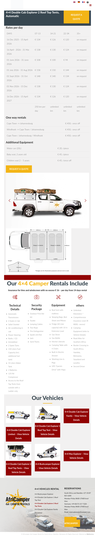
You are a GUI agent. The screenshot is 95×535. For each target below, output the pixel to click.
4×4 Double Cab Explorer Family (46, 509)
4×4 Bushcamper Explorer (44, 494)
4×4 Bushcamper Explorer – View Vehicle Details (47, 466)
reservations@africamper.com (79, 512)
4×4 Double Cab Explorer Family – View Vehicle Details (76, 415)
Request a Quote (76, 17)
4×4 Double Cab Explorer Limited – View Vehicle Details (18, 434)
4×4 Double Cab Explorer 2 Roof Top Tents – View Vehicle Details (18, 468)
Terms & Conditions (42, 516)
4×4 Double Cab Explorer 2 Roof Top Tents (46, 504)
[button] (9, 200)
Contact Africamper (71, 522)
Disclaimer (38, 513)
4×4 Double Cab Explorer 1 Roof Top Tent (46, 498)
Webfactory (90, 534)
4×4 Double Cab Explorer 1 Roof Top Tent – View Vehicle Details (47, 430)
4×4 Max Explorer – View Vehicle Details (76, 456)
